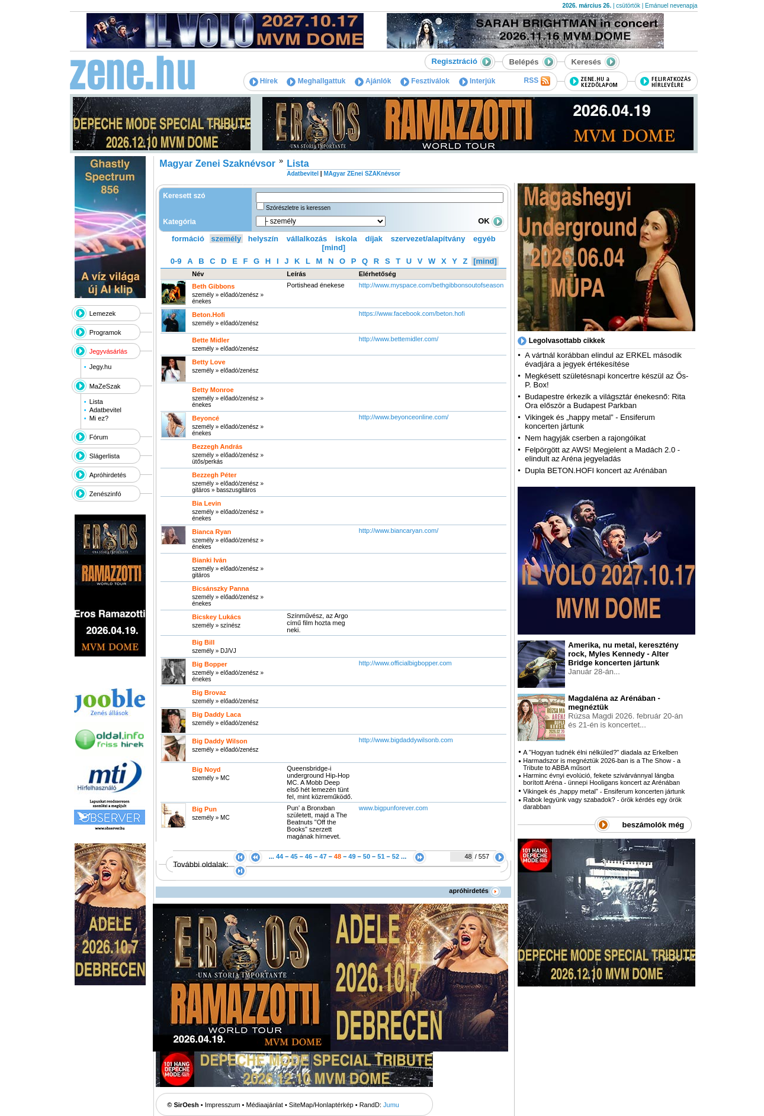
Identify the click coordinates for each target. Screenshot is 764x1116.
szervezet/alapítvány (428, 238)
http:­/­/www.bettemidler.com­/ (399, 338)
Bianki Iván (209, 560)
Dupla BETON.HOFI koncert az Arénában (597, 470)
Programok (105, 332)
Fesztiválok (425, 81)
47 (322, 856)
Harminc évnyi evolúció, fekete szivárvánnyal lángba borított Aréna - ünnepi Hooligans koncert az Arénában (601, 779)
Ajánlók (373, 81)
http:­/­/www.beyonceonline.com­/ (404, 416)
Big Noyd (206, 769)
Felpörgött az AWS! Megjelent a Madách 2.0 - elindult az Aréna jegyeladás (602, 454)
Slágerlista (104, 456)
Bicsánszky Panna (220, 588)
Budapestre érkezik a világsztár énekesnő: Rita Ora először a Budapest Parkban (605, 401)
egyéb (484, 238)
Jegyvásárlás (108, 351)
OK (491, 220)
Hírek (263, 81)
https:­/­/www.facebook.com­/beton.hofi (412, 313)
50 (366, 856)
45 (293, 856)
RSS (537, 81)
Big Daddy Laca (216, 714)
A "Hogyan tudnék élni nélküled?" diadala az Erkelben (600, 752)
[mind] (333, 247)
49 (351, 856)
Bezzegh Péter (214, 474)
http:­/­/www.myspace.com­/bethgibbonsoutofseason (431, 285)
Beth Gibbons (213, 286)
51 (380, 856)
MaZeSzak (105, 386)
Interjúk (477, 81)
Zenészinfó (105, 493)
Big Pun (204, 809)
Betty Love (208, 361)
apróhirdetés (474, 890)
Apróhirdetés (107, 474)
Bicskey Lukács (216, 616)
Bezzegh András (217, 446)
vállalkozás (307, 238)
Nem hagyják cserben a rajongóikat (585, 438)
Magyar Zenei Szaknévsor (217, 163)
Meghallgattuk (316, 81)
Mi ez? (98, 418)
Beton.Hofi (208, 314)
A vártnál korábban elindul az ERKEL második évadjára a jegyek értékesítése (603, 359)
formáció (188, 238)
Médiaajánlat (264, 1104)
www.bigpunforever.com (393, 807)
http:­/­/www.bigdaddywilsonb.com (406, 739)
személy (226, 238)
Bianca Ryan (211, 531)
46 (308, 856)
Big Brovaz (209, 692)
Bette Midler (210, 340)
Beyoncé (205, 418)
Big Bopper (209, 664)
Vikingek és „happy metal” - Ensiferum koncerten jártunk (604, 791)
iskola (346, 238)
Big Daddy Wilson (219, 741)
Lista (96, 401)
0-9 (176, 261)
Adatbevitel (105, 409)
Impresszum (222, 1104)
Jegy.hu (100, 366)
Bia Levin (206, 503)
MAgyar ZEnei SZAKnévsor (361, 173)
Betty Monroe (212, 389)
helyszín (263, 238)
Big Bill (203, 642)
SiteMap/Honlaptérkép (321, 1104)
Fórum (98, 437)
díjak (374, 238)
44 (279, 856)
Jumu (391, 1104)
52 (395, 856)
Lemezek (102, 313)
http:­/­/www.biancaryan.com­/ (399, 530)
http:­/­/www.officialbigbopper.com (405, 663)
